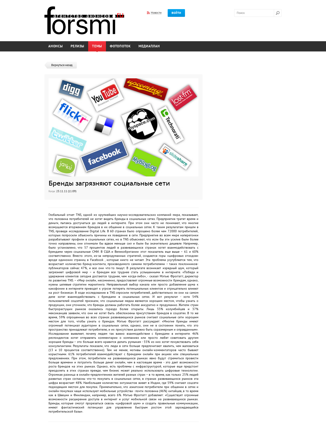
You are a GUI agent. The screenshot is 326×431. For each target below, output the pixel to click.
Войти (176, 13)
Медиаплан (149, 46)
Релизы (78, 46)
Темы (97, 46)
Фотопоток (120, 46)
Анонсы (55, 46)
